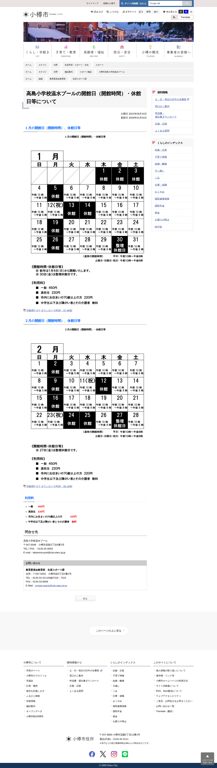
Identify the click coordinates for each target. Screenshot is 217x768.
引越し (116, 686)
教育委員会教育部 (58, 79)
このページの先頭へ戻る (207, 761)
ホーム (29, 65)
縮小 (156, 11)
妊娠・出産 (161, 149)
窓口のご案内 (162, 106)
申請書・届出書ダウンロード (84, 680)
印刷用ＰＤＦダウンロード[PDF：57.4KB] (49, 310)
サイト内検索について (167, 686)
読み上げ (98, 11)
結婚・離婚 (161, 163)
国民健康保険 (162, 198)
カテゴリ (43, 65)
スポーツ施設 (86, 72)
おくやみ (159, 191)
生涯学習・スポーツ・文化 (77, 65)
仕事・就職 (161, 184)
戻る (85, 598)
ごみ (157, 177)
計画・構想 (32, 686)
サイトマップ (92, 3)
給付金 (158, 226)
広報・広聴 (161, 123)
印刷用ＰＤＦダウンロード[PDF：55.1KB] (49, 486)
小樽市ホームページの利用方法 (172, 680)
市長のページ (33, 670)
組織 (41, 79)
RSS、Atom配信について (169, 691)
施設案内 (69, 72)
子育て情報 (161, 156)
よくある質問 (162, 130)
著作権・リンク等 (165, 675)
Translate (185, 17)
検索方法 (143, 3)
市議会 (29, 680)
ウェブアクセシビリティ (168, 696)
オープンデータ (34, 711)
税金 (157, 212)
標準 (148, 11)
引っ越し (159, 170)
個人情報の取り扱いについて (171, 670)
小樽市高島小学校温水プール (112, 72)
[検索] (165, 3)
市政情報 (30, 701)
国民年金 (159, 205)
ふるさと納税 (33, 696)
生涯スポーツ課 (80, 79)
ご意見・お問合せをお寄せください (174, 701)
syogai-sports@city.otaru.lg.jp (51, 585)
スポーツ (100, 65)
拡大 (141, 11)
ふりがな (114, 11)
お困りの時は (162, 219)
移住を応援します (35, 691)
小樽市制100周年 (35, 716)
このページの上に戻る (108, 630)
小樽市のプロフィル (36, 675)
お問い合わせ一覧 (165, 706)
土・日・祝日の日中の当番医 (172, 99)
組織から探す (109, 3)
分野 (56, 65)
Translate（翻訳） (165, 711)
